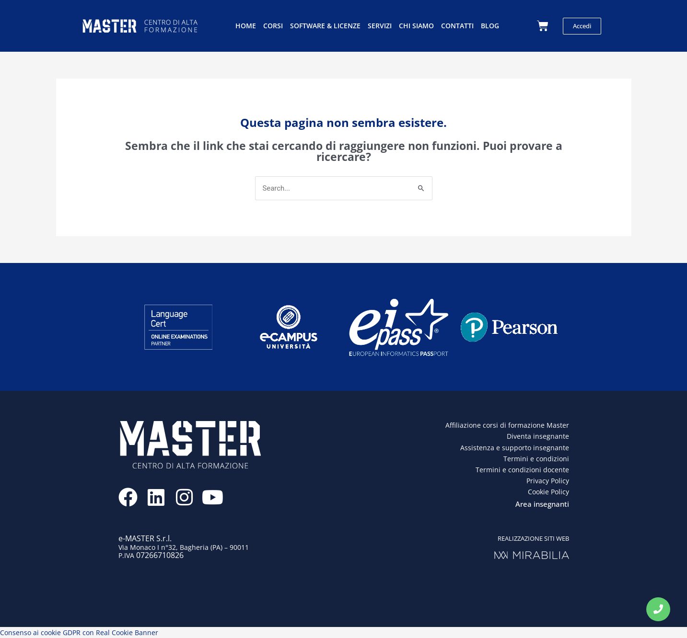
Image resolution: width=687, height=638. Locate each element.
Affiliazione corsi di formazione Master (507, 425)
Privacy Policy (547, 480)
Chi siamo (416, 25)
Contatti (457, 25)
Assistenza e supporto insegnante (514, 447)
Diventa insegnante (538, 436)
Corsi (273, 25)
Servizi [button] (380, 25)
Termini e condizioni (536, 458)
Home (245, 25)
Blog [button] (490, 25)
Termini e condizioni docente (522, 469)
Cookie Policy (548, 491)
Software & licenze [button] (325, 25)
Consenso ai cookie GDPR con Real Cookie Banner (79, 632)
